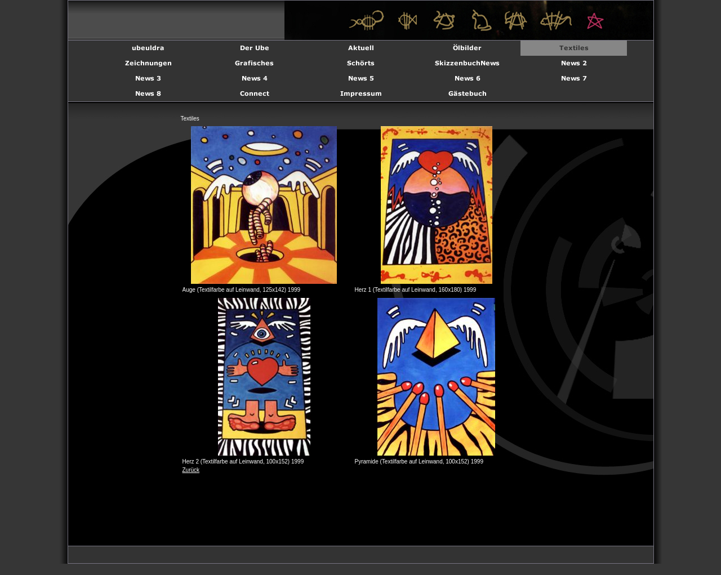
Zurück (191, 470)
